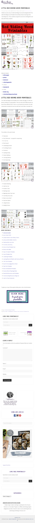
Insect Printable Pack (7, 254)
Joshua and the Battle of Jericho (10, 240)
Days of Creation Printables (9, 252)
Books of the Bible (7, 249)
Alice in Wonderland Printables (9, 268)
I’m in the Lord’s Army (7, 244)
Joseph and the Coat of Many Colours (11, 237)
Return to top (17, 517)
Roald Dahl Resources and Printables (11, 273)
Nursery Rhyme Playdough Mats (10, 271)
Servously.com (28, 519)
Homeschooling (8, 309)
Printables (13, 309)
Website (4, 374)
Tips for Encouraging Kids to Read (10, 263)
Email (4, 368)
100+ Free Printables (7, 261)
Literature (15, 311)
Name (4, 363)
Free (4, 311)
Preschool (21, 311)
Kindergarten (10, 311)
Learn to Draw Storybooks (8, 278)
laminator (5, 80)
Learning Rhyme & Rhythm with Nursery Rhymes (13, 259)
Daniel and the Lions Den (8, 242)
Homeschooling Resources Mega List (11, 275)
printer (5, 77)
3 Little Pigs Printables (7, 256)
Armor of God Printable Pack (9, 247)
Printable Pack (26, 311)
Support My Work (6, 465)
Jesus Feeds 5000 (7, 235)
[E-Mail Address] (16, 325)
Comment (5, 348)
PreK (18, 311)
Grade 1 (6, 311)
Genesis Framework (13, 519)
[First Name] (17, 322)
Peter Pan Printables (7, 266)
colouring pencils (7, 82)
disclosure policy (27, 10)
